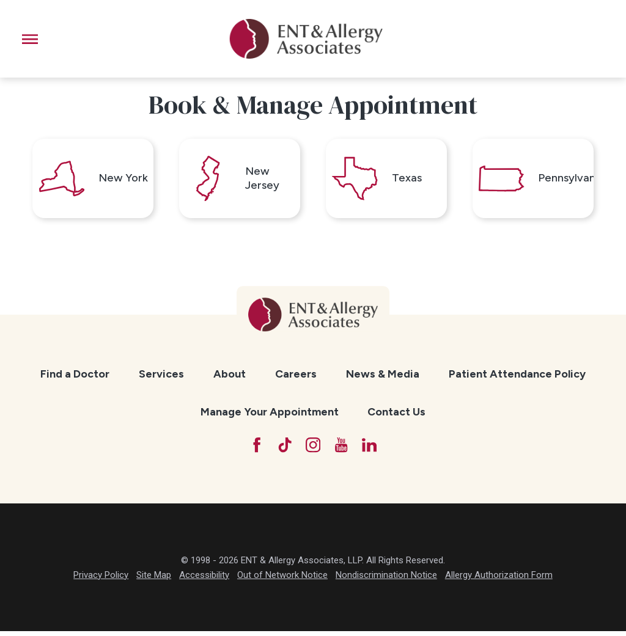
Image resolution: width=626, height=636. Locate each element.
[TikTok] (284, 449)
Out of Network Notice (282, 579)
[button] (30, 39)
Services (161, 376)
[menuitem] (75, 377)
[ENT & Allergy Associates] (305, 39)
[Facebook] (254, 449)
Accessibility (204, 579)
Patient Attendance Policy (517, 376)
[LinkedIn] (371, 449)
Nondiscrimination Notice (386, 579)
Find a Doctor (74, 376)
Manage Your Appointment (270, 415)
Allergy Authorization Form (499, 579)
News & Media (382, 376)
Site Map (153, 579)
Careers (296, 376)
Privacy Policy (100, 579)
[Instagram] (313, 449)
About (229, 376)
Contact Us (396, 415)
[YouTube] (342, 449)
